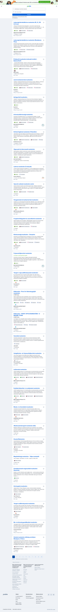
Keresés (29, 14)
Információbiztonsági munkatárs (23, 114)
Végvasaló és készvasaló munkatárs (24, 149)
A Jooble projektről (19, 596)
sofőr (24, 575)
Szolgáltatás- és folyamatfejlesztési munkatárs (27, 353)
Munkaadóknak (28, 596)
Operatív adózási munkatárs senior (24, 184)
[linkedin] (54, 595)
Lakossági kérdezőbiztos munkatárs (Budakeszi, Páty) (27, 41)
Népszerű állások (37, 567)
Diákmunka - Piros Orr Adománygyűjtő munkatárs (25, 292)
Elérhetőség (18, 598)
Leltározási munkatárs (20, 369)
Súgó (16, 601)
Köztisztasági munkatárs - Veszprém (24, 234)
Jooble (54, 609)
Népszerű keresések (17, 562)
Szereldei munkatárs (20, 336)
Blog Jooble (38, 599)
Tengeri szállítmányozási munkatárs (24, 503)
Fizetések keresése (39, 598)
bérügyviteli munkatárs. (20, 97)
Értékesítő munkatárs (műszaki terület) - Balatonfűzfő (25, 60)
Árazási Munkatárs (19, 439)
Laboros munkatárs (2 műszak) (23, 166)
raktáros (24, 578)
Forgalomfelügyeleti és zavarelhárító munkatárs (28, 218)
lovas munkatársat (15, 572)
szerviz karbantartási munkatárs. (23, 80)
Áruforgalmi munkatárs (20, 486)
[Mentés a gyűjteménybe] (44, 22)
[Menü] (1, 6)
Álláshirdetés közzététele (44, 1)
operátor (24, 576)
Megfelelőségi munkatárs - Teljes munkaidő (26, 456)
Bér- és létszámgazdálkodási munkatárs (25, 522)
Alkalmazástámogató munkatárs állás (25, 425)
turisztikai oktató (15, 573)
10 (41, 556)
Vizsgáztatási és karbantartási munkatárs (26, 200)
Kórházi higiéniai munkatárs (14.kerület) (25, 132)
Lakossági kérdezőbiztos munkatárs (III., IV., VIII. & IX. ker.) (27, 23)
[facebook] (49, 595)
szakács (24, 572)
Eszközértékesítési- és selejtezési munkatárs (27, 388)
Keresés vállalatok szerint (40, 601)
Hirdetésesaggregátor (30, 598)
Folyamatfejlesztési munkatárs (23, 253)
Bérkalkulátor (38, 603)
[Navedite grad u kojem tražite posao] (29, 12)
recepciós (25, 582)
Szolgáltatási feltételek (7, 609)
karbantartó (25, 579)
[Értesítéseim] (56, 6)
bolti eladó (25, 569)
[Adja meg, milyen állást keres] (29, 9)
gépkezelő (25, 581)
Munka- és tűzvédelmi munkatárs (23, 407)
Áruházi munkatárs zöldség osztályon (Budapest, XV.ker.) (25, 538)
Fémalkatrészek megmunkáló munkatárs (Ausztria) (25, 469)
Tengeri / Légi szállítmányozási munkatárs (26, 273)
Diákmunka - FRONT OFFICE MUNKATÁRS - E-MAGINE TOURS (27, 314)
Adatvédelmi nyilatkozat (17, 609)
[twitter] (51, 595)
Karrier (17, 599)
